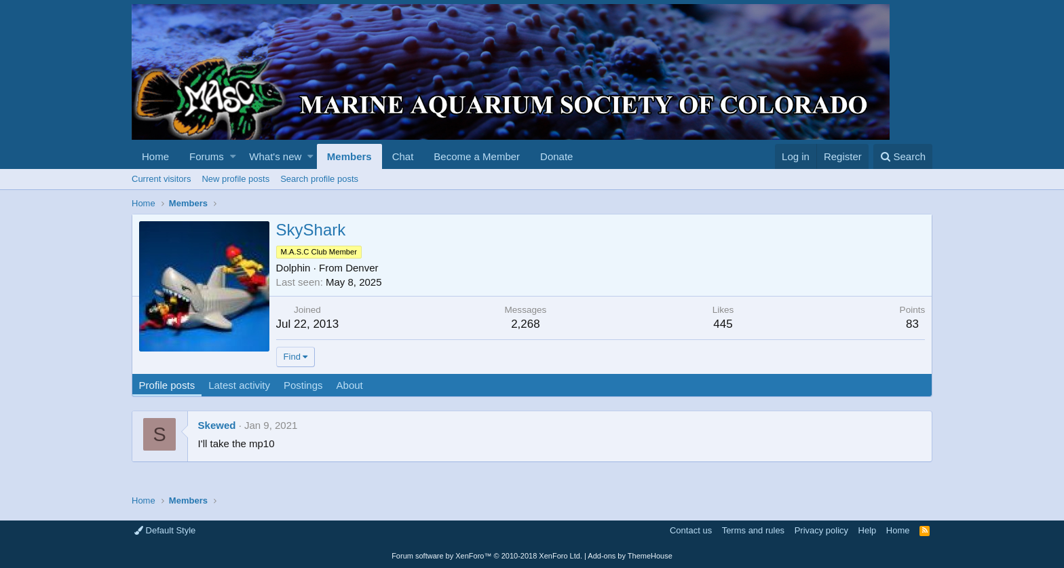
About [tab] (350, 385)
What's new (275, 156)
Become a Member (477, 156)
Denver (362, 267)
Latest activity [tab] (240, 385)
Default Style (164, 530)
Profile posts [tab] (167, 385)
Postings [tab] (303, 385)
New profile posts (235, 179)
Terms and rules (753, 530)
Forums (206, 156)
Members (349, 156)
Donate (556, 156)
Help (867, 530)
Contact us (691, 530)
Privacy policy (821, 530)
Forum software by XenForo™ (487, 556)
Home (155, 156)
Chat (403, 156)
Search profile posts (319, 179)
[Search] (902, 156)
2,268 (525, 324)
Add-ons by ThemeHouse (630, 556)
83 (912, 324)
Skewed (217, 425)
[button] (233, 156)
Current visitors (161, 179)
